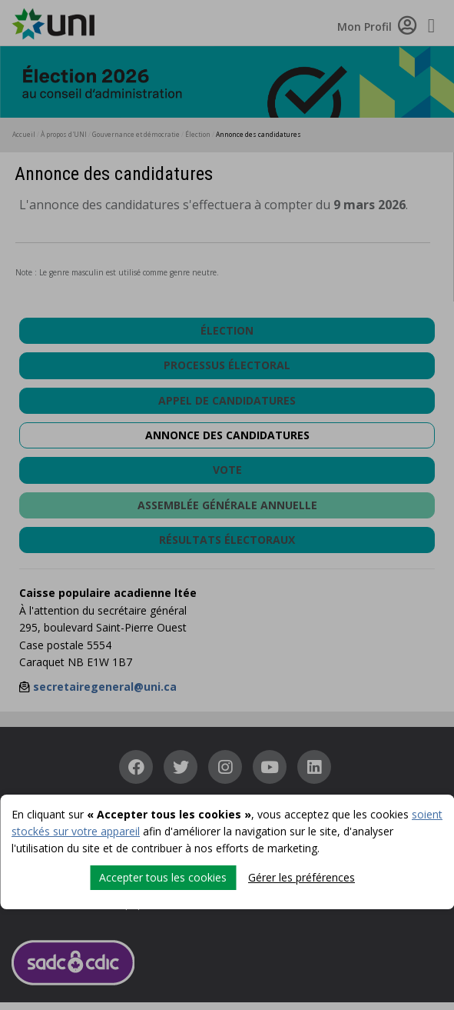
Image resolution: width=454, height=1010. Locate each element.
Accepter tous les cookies (163, 877)
